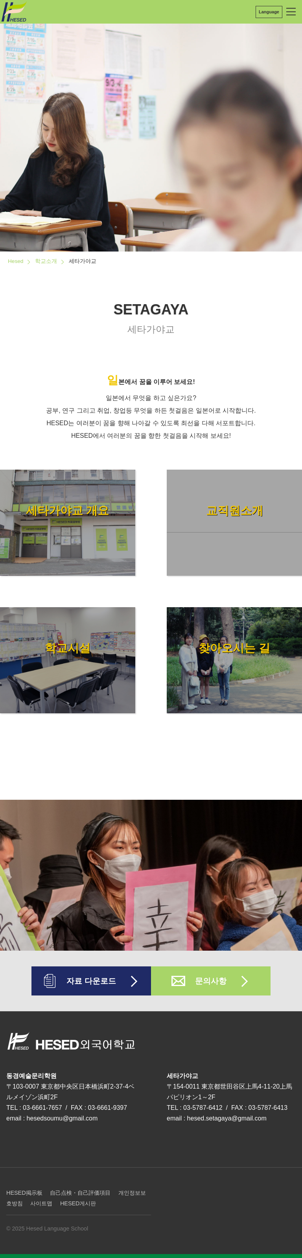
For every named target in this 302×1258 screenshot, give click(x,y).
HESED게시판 (78, 1203)
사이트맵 (41, 1203)
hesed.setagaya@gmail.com (227, 1118)
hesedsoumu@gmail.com (62, 1118)
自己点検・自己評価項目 (80, 1193)
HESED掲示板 (24, 1193)
